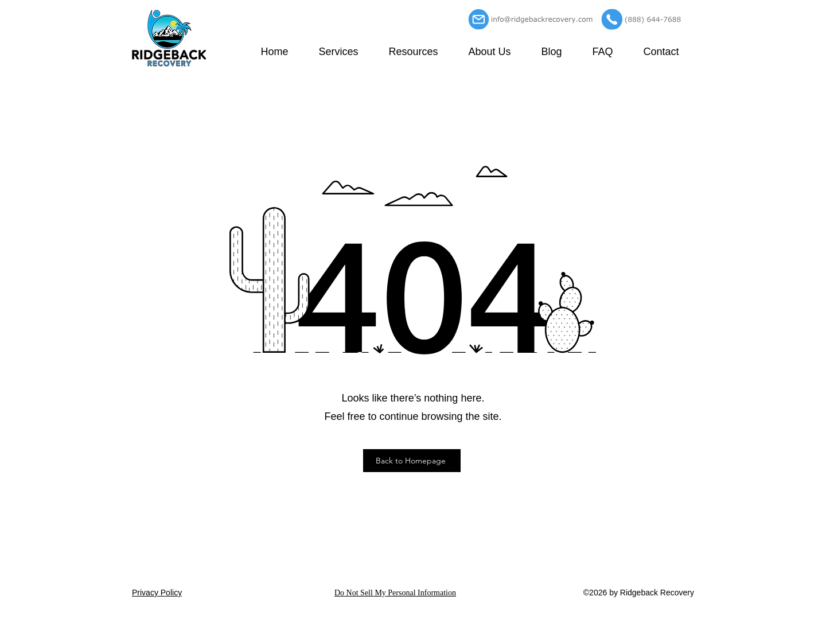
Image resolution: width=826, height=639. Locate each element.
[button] (338, 51)
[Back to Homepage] (412, 460)
